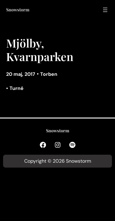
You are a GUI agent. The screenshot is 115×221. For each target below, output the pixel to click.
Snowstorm (17, 10)
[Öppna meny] (105, 10)
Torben (48, 74)
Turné (17, 88)
